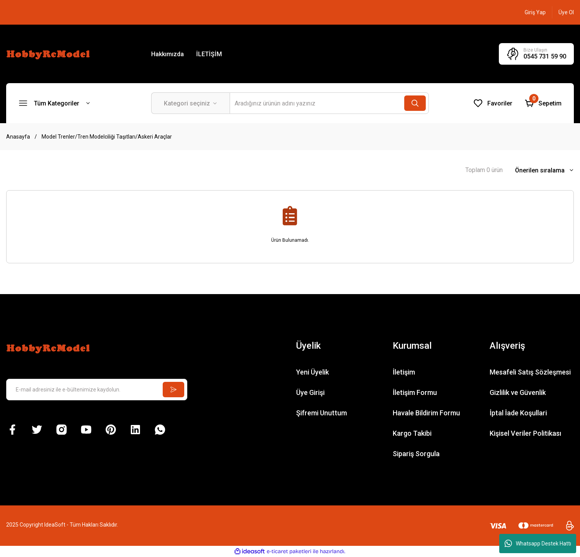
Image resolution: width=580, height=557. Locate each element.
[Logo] (49, 53)
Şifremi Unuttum (321, 413)
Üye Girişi (310, 392)
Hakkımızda (167, 54)
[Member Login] (535, 12)
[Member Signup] (566, 12)
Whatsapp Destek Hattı (538, 543)
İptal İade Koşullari (518, 413)
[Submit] (173, 389)
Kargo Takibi (412, 433)
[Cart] (543, 103)
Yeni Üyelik (312, 372)
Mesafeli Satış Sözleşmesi (530, 372)
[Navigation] (54, 103)
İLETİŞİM (209, 54)
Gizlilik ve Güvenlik (518, 392)
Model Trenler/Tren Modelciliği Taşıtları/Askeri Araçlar (107, 137)
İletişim (404, 372)
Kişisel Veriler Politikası (525, 433)
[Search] (329, 103)
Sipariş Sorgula (416, 454)
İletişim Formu (415, 392)
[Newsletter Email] (96, 389)
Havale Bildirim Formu (426, 413)
